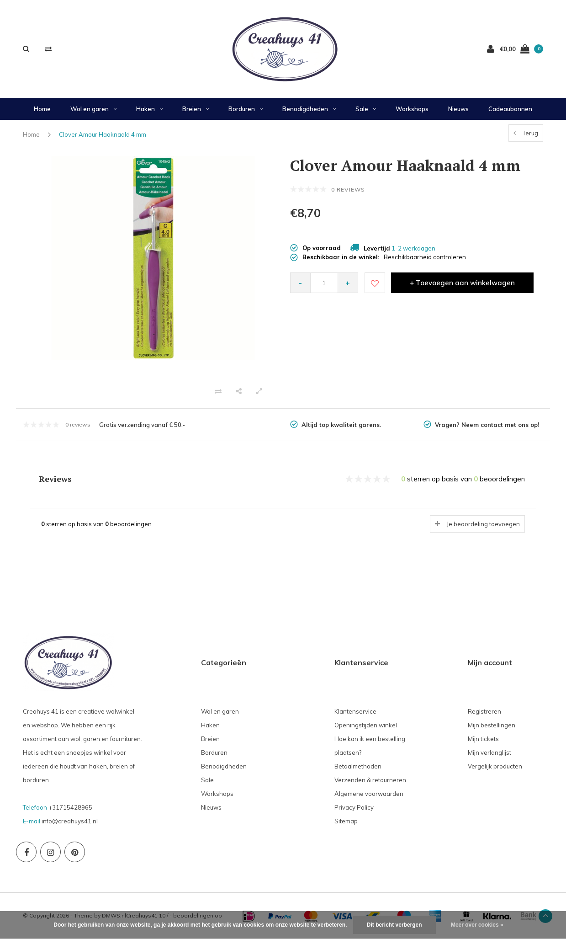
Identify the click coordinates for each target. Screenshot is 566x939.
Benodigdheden (309, 108)
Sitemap (346, 821)
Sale (365, 108)
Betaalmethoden (357, 766)
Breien (195, 108)
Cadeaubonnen (510, 108)
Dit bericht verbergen (394, 925)
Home (42, 108)
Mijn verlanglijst (489, 752)
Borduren (245, 108)
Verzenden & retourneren (370, 780)
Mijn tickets (483, 738)
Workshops (412, 108)
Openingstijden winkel (365, 725)
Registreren (484, 711)
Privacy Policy (354, 807)
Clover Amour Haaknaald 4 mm (102, 134)
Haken (149, 108)
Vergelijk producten (495, 766)
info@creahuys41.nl (70, 821)
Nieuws (458, 108)
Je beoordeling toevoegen (483, 524)
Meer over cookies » (477, 925)
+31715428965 (70, 807)
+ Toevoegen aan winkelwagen (462, 282)
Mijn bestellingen (491, 725)
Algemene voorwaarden (368, 793)
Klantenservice (355, 711)
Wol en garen (93, 108)
